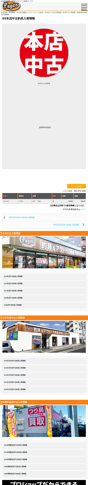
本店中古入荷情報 (44, 83)
